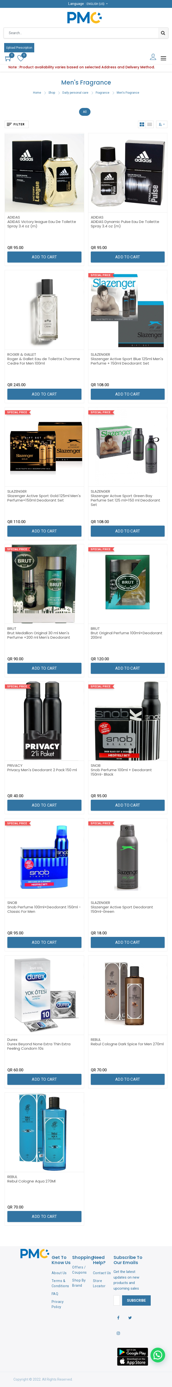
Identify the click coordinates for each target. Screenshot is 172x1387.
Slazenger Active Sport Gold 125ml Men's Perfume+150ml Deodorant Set (44, 498)
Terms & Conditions (60, 1283)
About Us (59, 1273)
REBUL (96, 1039)
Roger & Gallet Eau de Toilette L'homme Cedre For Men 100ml (43, 361)
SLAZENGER (100, 354)
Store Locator (99, 1283)
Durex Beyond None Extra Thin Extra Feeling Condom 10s (38, 1046)
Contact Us (102, 1273)
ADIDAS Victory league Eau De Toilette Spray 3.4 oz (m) (41, 224)
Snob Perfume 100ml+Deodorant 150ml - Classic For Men (44, 909)
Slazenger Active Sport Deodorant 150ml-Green (122, 909)
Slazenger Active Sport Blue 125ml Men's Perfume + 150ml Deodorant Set (127, 361)
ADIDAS (13, 217)
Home (37, 92)
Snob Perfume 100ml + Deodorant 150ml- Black (121, 772)
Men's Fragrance (128, 92)
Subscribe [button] (136, 1300)
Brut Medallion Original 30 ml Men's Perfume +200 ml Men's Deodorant (38, 635)
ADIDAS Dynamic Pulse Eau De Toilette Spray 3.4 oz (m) (125, 224)
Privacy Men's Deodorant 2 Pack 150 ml (42, 769)
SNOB (96, 765)
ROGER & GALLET (21, 354)
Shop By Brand (79, 1282)
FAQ (55, 1294)
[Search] (163, 33)
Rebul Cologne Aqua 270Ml (31, 1181)
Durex (12, 1039)
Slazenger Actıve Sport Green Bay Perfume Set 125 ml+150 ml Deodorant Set (125, 500)
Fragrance (102, 92)
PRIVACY (15, 765)
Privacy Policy (58, 1304)
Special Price (100, 275)
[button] (161, 124)
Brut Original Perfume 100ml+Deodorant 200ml (126, 635)
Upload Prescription (19, 47)
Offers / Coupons (79, 1269)
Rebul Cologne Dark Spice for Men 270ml (127, 1044)
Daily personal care (75, 92)
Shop (51, 92)
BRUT (11, 628)
